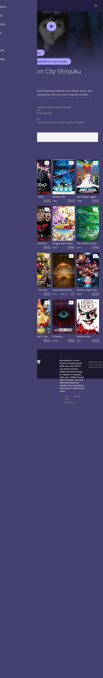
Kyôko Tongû (30, 125)
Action (49, 107)
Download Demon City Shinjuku (47, 61)
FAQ (67, 399)
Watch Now (34, 52)
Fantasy (58, 107)
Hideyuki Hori (41, 122)
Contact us (70, 402)
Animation (39, 107)
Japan (37, 110)
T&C (67, 396)
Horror (67, 107)
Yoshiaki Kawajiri (43, 113)
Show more (11, 101)
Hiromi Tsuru (57, 122)
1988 (36, 119)
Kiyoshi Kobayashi (74, 122)
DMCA (77, 396)
